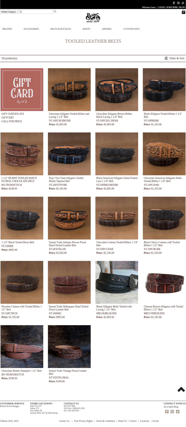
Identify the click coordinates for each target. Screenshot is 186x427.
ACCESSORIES (31, 29)
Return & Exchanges (9, 406)
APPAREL (107, 29)
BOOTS (86, 29)
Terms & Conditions (105, 421)
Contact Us (64, 421)
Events (155, 421)
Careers (133, 421)
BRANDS (7, 29)
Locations (144, 421)
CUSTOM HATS (131, 29)
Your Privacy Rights (83, 421)
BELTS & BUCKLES (61, 29)
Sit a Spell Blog (171, 406)
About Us (122, 421)
